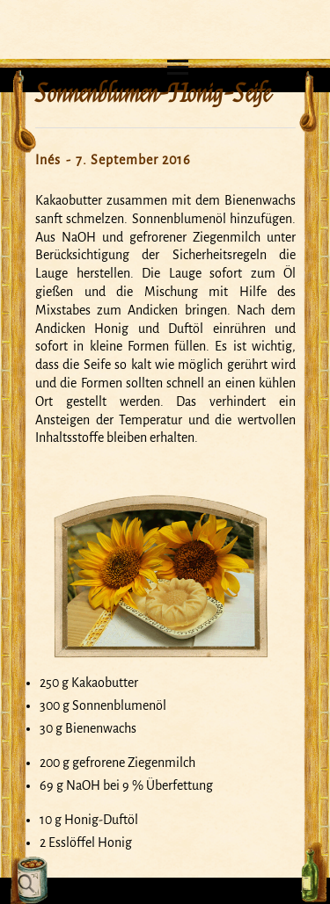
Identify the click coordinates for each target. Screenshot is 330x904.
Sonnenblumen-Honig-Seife (152, 94)
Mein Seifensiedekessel (165, 14)
